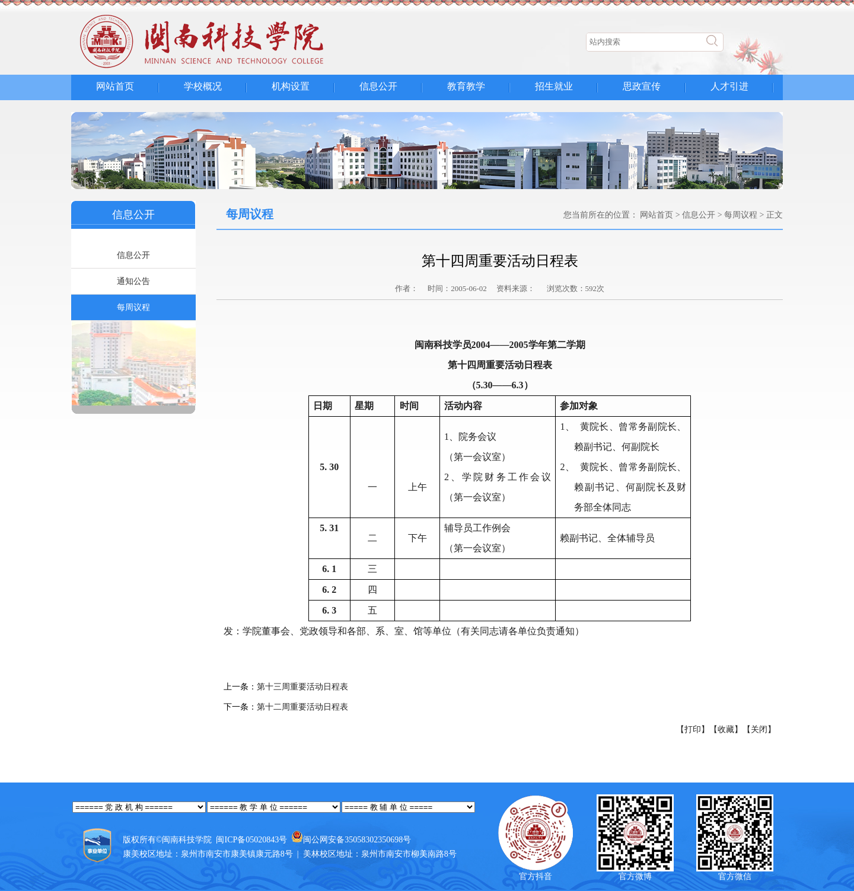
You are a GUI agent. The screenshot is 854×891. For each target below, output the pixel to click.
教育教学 (466, 86)
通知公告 (133, 281)
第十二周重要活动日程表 (302, 706)
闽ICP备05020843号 (251, 839)
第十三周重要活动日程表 (302, 686)
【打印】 (692, 729)
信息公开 (378, 86)
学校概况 (203, 86)
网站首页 (115, 86)
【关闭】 (759, 729)
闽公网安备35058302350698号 (357, 839)
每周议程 (133, 307)
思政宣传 (642, 86)
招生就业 (554, 86)
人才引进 (729, 86)
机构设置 (291, 86)
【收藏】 (726, 729)
